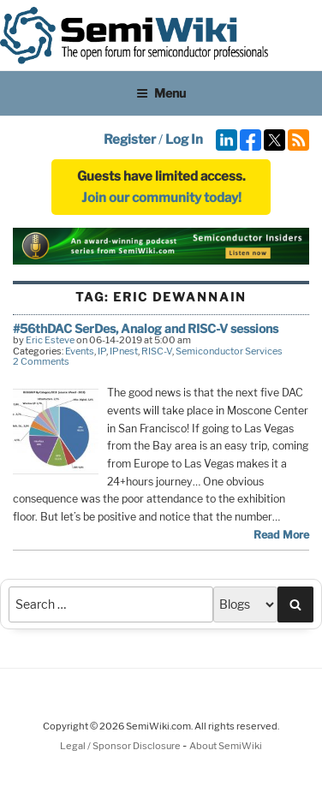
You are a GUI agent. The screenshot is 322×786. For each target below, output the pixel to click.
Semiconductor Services (229, 351)
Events (79, 351)
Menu (161, 93)
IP (102, 351)
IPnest (124, 351)
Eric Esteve (50, 340)
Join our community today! (161, 197)
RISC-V (156, 351)
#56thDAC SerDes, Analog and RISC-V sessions (145, 328)
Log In (184, 139)
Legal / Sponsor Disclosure (121, 746)
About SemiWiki (225, 746)
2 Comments (41, 361)
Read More (281, 534)
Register (130, 139)
